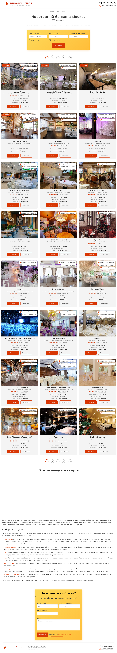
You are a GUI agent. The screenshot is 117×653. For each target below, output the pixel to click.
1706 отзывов (102, 244)
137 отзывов (63, 194)
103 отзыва (24, 342)
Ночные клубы (9, 563)
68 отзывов (63, 342)
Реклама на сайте (33, 649)
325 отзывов (63, 293)
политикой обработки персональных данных (61, 635)
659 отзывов (24, 293)
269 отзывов (24, 194)
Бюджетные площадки (12, 574)
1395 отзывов (102, 342)
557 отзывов (63, 391)
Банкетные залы (10, 547)
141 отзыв (102, 293)
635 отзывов (63, 145)
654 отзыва (102, 391)
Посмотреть (26, 106)
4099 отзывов (102, 145)
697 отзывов (24, 441)
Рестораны (8, 539)
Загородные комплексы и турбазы (16, 569)
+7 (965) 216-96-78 (107, 3)
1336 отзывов (102, 194)
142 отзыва (24, 391)
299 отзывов (63, 441)
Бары (6, 558)
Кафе (5, 552)
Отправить (42, 635)
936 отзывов (24, 96)
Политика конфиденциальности (37, 647)
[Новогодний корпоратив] (18, 4)
